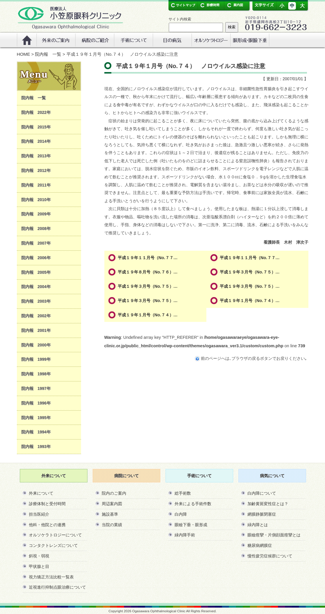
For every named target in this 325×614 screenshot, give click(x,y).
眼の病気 (172, 40)
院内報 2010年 (36, 199)
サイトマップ (182, 5)
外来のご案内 (55, 40)
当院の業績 (112, 524)
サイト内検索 (179, 19)
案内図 (234, 5)
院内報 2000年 (36, 345)
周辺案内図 (112, 503)
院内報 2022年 (36, 112)
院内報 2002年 (36, 315)
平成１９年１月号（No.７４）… (250, 300)
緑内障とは (257, 524)
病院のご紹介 (94, 40)
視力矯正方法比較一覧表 (51, 577)
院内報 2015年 (36, 127)
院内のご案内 (114, 493)
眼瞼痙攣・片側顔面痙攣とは (274, 535)
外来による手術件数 (193, 503)
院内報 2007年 (36, 243)
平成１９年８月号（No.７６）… (148, 272)
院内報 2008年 (36, 228)
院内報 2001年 (36, 330)
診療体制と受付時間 (47, 503)
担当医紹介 (39, 514)
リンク (249, 40)
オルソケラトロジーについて (55, 535)
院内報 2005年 (36, 272)
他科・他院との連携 (47, 524)
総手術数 (183, 493)
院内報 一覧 (48, 54)
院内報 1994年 (36, 432)
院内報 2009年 (36, 214)
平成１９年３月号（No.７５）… (250, 272)
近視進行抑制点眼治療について (57, 587)
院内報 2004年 (36, 286)
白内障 (181, 514)
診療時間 (209, 5)
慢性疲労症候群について (269, 556)
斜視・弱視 (39, 556)
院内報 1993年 (36, 446)
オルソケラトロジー (211, 40)
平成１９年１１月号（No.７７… (148, 257)
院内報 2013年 (36, 156)
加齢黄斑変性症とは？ (267, 503)
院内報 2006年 (36, 257)
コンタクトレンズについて (53, 545)
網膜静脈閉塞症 (261, 514)
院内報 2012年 (36, 170)
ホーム (26, 40)
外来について (41, 493)
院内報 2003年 (36, 301)
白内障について (261, 493)
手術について (133, 40)
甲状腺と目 (39, 566)
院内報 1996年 (36, 403)
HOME (23, 54)
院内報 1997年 (36, 388)
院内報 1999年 (36, 359)
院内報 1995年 (36, 417)
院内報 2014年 (36, 141)
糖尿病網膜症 (259, 545)
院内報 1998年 (36, 373)
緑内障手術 (185, 535)
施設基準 (110, 514)
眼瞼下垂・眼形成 (191, 524)
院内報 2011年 (36, 185)
